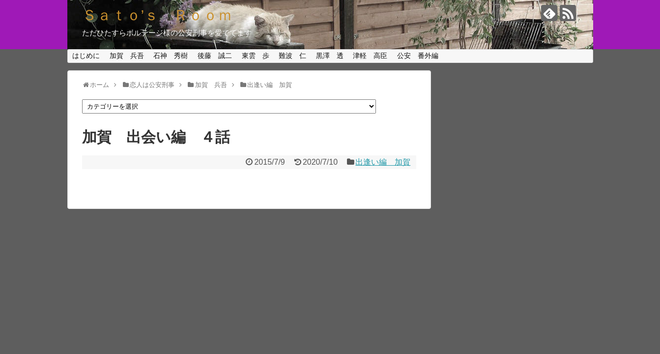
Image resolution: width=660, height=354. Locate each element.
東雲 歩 (255, 55)
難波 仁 (292, 55)
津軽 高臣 (370, 55)
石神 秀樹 (170, 55)
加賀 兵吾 (127, 55)
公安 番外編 (417, 55)
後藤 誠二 (215, 55)
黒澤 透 (330, 55)
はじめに (86, 55)
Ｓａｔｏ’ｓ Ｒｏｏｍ (157, 15)
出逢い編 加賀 (382, 162)
